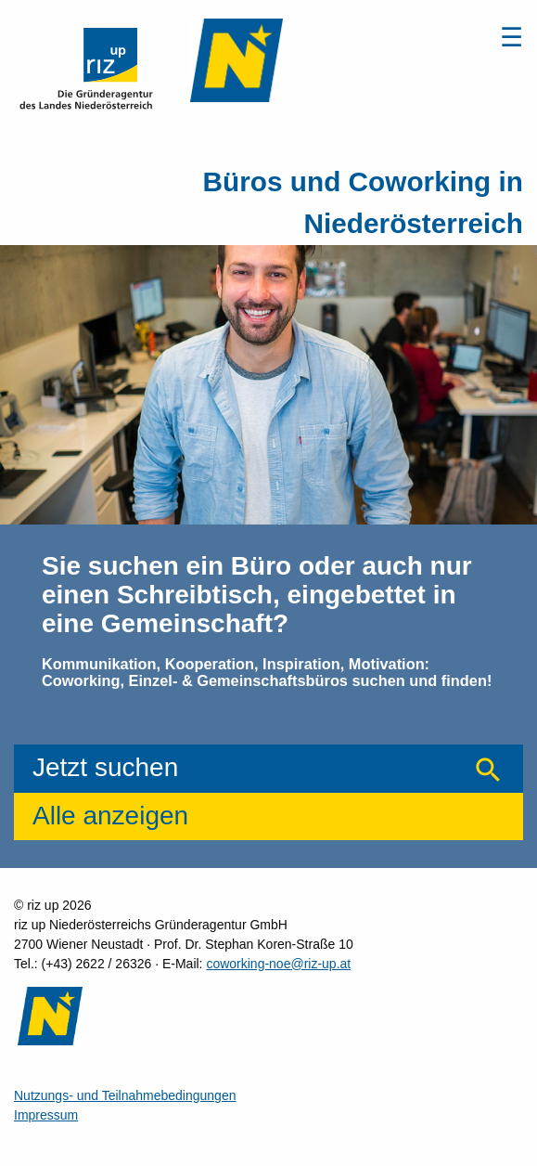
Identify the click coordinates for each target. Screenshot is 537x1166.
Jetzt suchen (105, 767)
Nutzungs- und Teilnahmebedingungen (125, 1095)
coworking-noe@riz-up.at (278, 963)
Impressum (46, 1115)
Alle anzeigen (110, 815)
